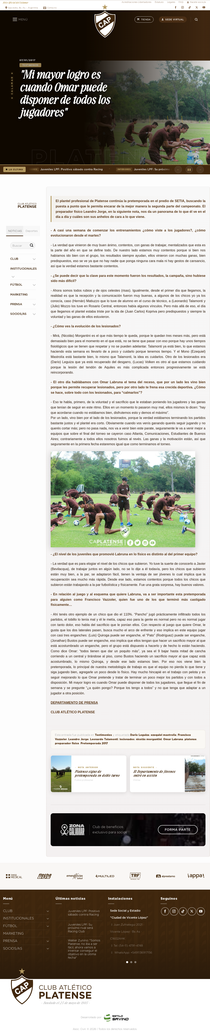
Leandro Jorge (78, 739)
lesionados (127, 739)
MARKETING (19, 294)
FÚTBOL (16, 284)
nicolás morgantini (149, 739)
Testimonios (30, 65)
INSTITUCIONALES (23, 268)
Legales (171, 2)
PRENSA (16, 304)
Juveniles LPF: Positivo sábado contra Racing (64, 169)
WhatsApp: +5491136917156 (131, 952)
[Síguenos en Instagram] (182, 7)
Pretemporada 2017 (94, 743)
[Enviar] (31, 245)
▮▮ (189, 169)
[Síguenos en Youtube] (204, 7)
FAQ (181, 2)
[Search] (196, 19)
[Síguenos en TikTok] (189, 7)
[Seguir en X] (197, 7)
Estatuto (159, 2)
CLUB (14, 259)
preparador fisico (67, 743)
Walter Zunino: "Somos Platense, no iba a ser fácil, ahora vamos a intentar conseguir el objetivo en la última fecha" (84, 949)
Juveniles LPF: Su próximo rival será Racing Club (160, 169)
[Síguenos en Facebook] (175, 7)
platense (190, 739)
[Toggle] (34, 259)
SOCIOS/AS (18, 314)
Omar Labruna (173, 739)
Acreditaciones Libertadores (136, 2)
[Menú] (20, 19)
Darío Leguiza (139, 734)
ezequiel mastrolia (163, 734)
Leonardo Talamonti (104, 739)
